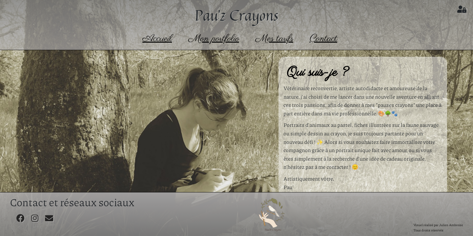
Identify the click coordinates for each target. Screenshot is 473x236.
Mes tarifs (274, 38)
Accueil (157, 38)
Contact (323, 38)
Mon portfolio (214, 38)
